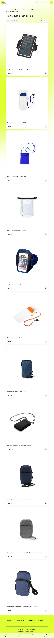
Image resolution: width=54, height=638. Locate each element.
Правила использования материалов (27, 631)
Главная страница (10, 9)
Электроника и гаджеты (25, 9)
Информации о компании (21, 621)
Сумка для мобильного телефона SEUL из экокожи (21, 499)
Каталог (17, 9)
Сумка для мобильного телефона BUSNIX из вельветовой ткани (24, 552)
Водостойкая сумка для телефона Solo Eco (19, 445)
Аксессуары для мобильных (38, 9)
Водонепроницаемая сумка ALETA (16, 230)
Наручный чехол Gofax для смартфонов (18, 284)
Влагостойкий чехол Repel (14, 337)
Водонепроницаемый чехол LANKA (17, 176)
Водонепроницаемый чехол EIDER (16, 122)
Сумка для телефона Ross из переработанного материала (23, 606)
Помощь (11, 621)
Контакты (43, 621)
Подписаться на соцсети (32, 621)
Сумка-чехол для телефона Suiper (16, 391)
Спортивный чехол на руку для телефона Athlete (20, 69)
